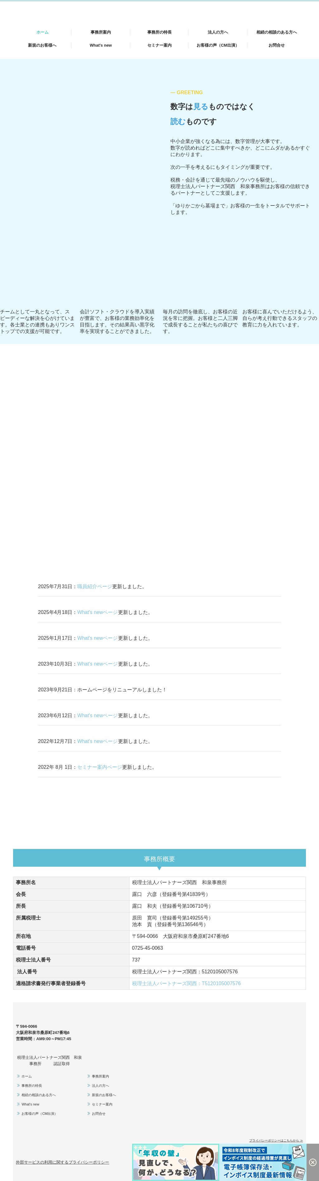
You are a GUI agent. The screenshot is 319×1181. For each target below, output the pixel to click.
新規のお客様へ (42, 45)
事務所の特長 (159, 32)
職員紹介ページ (94, 586)
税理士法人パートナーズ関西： (186, 983)
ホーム (42, 32)
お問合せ (277, 45)
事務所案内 (101, 32)
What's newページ (97, 612)
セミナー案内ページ (99, 767)
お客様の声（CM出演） (218, 45)
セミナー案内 (159, 45)
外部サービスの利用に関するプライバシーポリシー (62, 1162)
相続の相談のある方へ (276, 32)
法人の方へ (218, 32)
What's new (101, 45)
